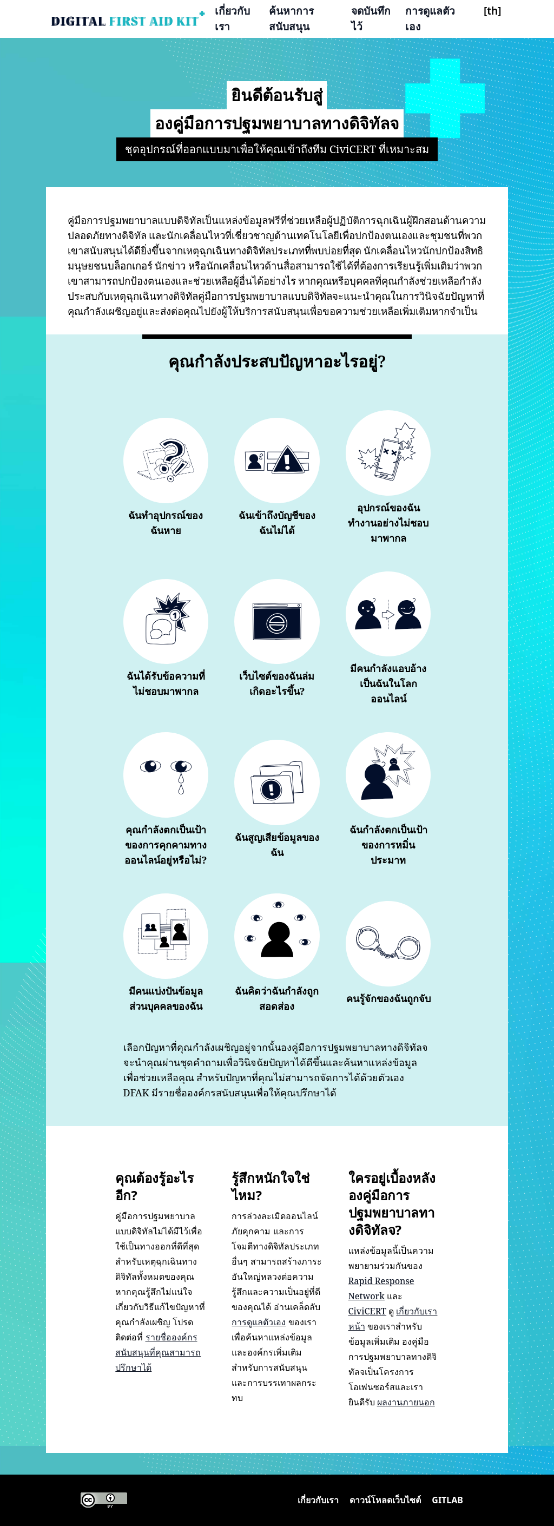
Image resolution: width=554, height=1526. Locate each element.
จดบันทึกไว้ (371, 18)
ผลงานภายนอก (406, 1402)
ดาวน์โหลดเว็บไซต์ (385, 1500)
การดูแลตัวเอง (430, 18)
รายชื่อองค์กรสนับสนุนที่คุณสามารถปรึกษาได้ (158, 1352)
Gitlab (447, 1500)
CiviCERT (367, 1311)
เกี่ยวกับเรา (232, 18)
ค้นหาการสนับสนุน (291, 18)
